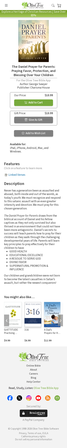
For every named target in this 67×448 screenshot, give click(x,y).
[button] (53, 5)
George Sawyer (38, 84)
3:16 (26, 330)
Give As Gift (33, 120)
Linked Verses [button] (16, 175)
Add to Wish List (33, 133)
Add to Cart (33, 103)
